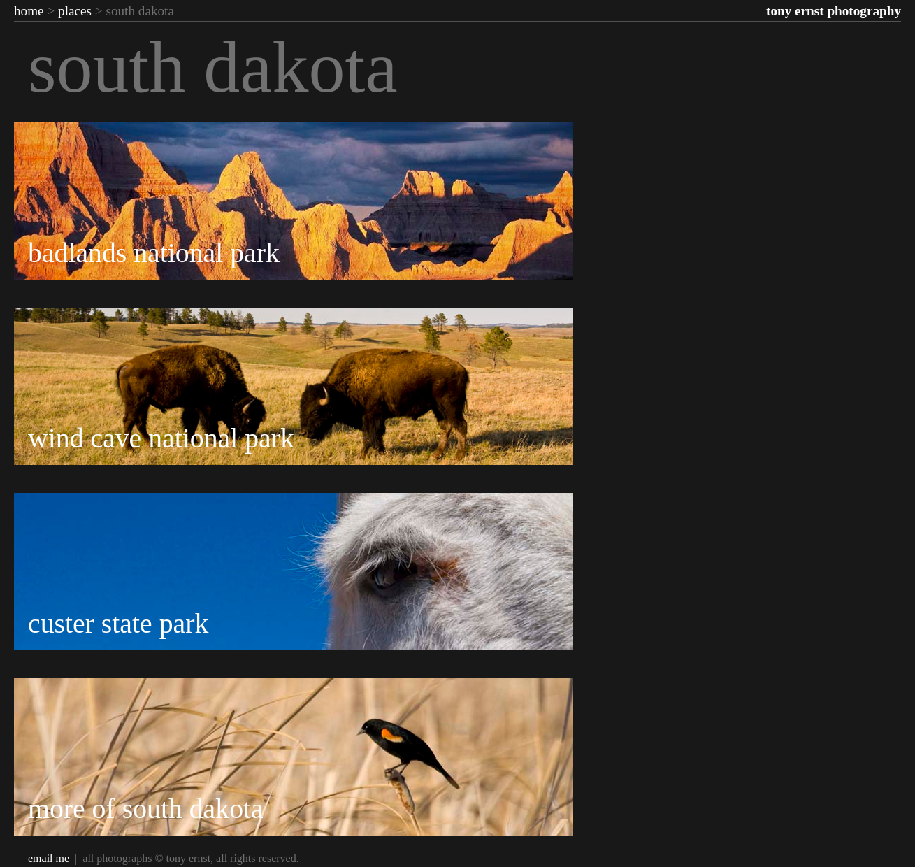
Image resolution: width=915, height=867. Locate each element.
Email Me (48, 858)
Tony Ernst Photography (833, 10)
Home (29, 10)
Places (75, 10)
